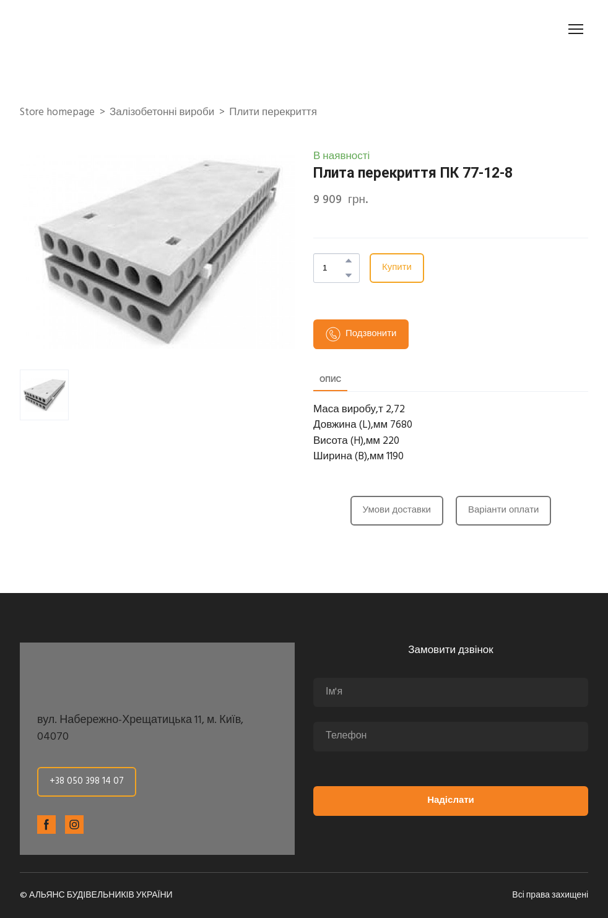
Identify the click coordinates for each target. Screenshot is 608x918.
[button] (348, 260)
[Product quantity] (333, 268)
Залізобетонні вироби (162, 113)
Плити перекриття (273, 113)
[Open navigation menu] (575, 29)
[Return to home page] (89, 29)
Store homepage (57, 113)
